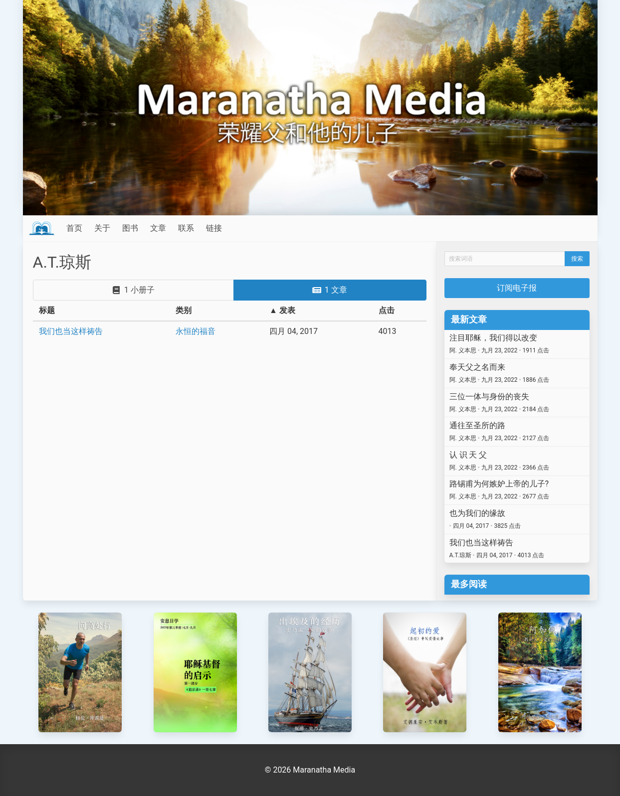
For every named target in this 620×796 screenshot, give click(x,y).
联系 (186, 228)
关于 (102, 228)
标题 (47, 310)
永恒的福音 (195, 331)
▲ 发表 (282, 310)
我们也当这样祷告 (71, 331)
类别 (184, 310)
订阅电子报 (517, 288)
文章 (158, 228)
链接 (214, 228)
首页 (74, 228)
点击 (387, 310)
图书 (130, 228)
